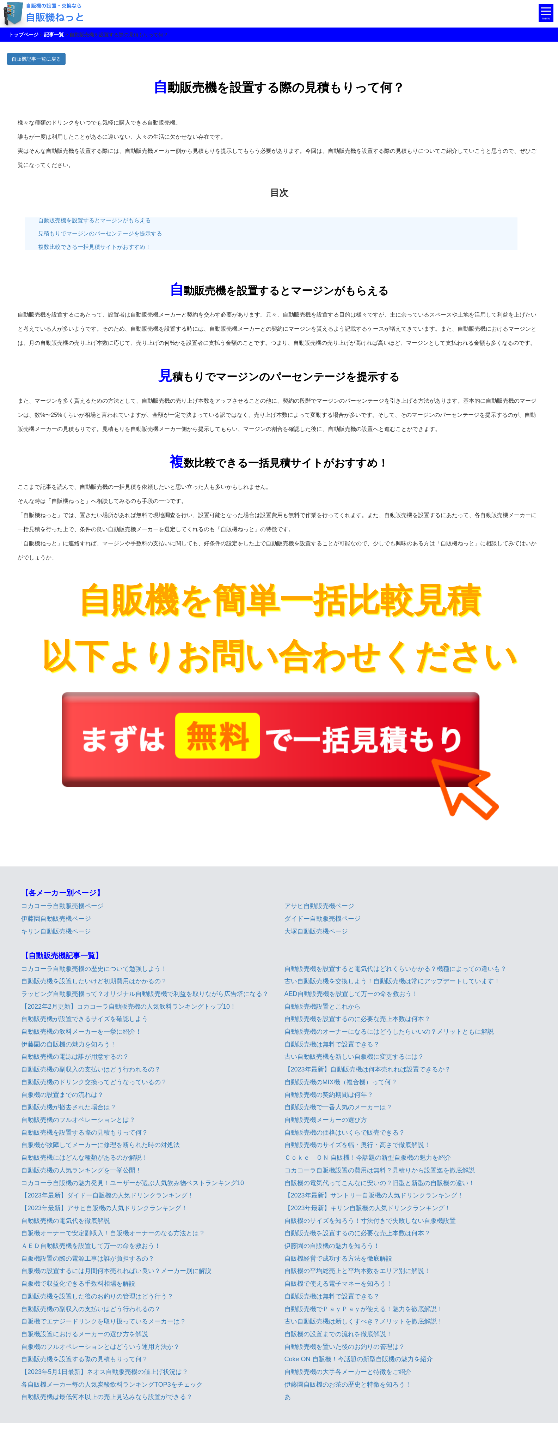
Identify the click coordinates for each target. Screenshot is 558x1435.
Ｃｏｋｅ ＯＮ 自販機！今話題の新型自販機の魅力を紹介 (367, 1157)
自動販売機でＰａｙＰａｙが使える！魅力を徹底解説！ (363, 1309)
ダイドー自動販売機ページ (322, 918)
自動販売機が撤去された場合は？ (68, 1107)
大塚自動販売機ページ (316, 931)
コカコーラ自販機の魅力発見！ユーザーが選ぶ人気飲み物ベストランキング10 (132, 1183)
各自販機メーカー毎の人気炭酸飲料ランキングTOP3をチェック (112, 1384)
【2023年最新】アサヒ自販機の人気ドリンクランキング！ (104, 1208)
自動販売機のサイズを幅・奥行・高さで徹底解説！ (357, 1144)
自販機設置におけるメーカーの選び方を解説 (84, 1334)
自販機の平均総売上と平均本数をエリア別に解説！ (357, 1270)
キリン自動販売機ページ (56, 931)
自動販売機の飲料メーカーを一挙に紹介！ (81, 1031)
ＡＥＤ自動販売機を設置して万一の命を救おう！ (91, 1245)
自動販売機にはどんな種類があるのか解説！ (84, 1157)
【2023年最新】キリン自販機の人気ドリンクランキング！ (367, 1208)
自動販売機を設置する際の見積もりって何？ (84, 1132)
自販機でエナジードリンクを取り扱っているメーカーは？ (103, 1321)
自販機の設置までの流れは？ (62, 1094)
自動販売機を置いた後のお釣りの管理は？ (344, 1346)
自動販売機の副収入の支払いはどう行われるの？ (91, 1069)
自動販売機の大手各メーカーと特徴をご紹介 (347, 1371)
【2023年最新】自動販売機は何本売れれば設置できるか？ (367, 1069)
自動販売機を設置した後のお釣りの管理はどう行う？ (97, 1296)
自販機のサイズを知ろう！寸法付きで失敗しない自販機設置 (370, 1220)
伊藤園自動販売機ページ (56, 918)
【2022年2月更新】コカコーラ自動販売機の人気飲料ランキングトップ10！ (128, 1006)
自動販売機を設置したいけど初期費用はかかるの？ (94, 981)
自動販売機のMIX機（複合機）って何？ (340, 1082)
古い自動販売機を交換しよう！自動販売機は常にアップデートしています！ (392, 981)
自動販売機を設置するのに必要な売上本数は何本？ (357, 1018)
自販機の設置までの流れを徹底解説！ (338, 1334)
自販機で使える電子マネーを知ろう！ (338, 1283)
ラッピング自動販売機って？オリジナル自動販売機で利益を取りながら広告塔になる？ (145, 993)
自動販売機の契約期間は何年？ (328, 1094)
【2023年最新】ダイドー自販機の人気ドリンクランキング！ (107, 1195)
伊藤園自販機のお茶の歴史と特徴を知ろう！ (347, 1384)
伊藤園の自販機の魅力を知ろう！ (68, 1044)
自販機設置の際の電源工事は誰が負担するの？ (87, 1258)
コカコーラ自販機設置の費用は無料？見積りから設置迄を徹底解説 (379, 1170)
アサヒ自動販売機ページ (319, 905)
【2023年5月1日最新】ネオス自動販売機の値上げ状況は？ (104, 1371)
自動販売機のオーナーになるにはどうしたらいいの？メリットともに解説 (389, 1031)
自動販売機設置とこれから (322, 1006)
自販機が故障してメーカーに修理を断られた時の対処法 (100, 1144)
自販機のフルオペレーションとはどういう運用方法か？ (100, 1346)
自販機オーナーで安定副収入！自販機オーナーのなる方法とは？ (113, 1233)
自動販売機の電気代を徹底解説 (65, 1220)
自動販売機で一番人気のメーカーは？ (338, 1107)
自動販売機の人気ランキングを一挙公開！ (81, 1170)
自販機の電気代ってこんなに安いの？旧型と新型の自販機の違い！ (379, 1183)
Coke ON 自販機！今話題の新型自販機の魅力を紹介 (358, 1359)
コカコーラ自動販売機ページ (62, 905)
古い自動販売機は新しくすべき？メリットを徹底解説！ (363, 1321)
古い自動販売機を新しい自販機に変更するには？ (354, 1056)
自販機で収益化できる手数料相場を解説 (78, 1283)
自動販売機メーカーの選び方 (325, 1119)
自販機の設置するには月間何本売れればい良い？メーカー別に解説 (116, 1270)
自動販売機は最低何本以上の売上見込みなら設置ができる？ (106, 1396)
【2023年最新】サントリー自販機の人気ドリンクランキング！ (374, 1195)
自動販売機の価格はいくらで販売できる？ (344, 1132)
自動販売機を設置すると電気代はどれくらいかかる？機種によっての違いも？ (395, 968)
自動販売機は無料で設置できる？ (332, 1044)
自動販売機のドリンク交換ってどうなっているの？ (94, 1082)
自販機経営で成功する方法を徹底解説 (338, 1258)
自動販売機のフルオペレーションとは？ (78, 1119)
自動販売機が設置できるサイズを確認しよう (84, 1018)
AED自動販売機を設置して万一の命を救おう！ (351, 993)
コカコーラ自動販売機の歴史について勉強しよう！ (94, 968)
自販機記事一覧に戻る (36, 59)
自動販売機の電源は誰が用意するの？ (75, 1056)
